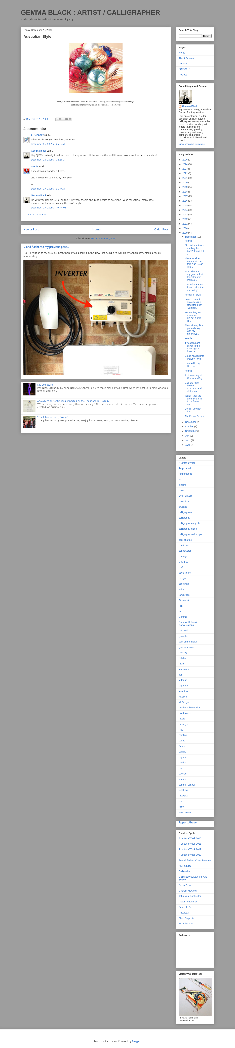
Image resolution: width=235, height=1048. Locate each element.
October (189, 426)
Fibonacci (184, 600)
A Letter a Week (187, 463)
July (187, 435)
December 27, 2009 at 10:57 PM (48, 207)
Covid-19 (183, 561)
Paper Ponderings (188, 901)
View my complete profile (192, 144)
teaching (183, 790)
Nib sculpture (45, 384)
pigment (183, 757)
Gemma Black (38, 150)
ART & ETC (185, 866)
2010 (185, 228)
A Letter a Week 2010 (190, 838)
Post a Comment (37, 214)
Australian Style (193, 294)
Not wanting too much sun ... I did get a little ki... (193, 316)
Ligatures (183, 685)
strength (183, 773)
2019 (185, 187)
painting (183, 735)
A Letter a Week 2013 (190, 854)
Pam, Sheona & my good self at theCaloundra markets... (194, 275)
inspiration (184, 669)
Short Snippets (186, 918)
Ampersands (185, 473)
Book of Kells (185, 495)
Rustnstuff (184, 912)
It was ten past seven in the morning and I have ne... (193, 347)
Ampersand (185, 468)
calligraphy (184, 517)
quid (181, 768)
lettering (183, 680)
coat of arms (185, 540)
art (180, 479)
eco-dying (184, 583)
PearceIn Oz (185, 907)
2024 (185, 164)
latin (181, 674)
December (191, 236)
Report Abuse (188, 822)
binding (182, 484)
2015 (185, 205)
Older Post (161, 229)
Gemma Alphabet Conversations (188, 624)
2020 (185, 182)
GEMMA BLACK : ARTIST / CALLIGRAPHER (90, 12)
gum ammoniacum (188, 641)
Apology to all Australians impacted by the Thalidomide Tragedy (73, 400)
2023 (185, 168)
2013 (185, 214)
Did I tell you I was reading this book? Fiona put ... (194, 249)
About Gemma (186, 58)
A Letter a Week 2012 (190, 849)
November (191, 422)
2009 (185, 232)
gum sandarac (186, 647)
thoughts (183, 795)
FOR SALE (184, 69)
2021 (185, 178)
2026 (185, 159)
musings (183, 724)
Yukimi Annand (186, 923)
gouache (183, 636)
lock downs (184, 691)
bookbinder (184, 501)
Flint (181, 605)
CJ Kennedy (37, 135)
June (188, 440)
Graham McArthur (188, 890)
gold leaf (183, 630)
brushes (183, 506)
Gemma (183, 616)
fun (180, 611)
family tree (184, 595)
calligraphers (185, 512)
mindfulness (185, 713)
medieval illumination (190, 707)
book (181, 490)
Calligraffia (184, 871)
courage (183, 556)
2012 (185, 219)
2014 (185, 210)
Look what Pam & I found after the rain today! (194, 287)
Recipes (183, 74)
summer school (187, 784)
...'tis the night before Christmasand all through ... (193, 386)
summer (183, 779)
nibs (181, 729)
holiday (182, 658)
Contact (183, 63)
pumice (182, 762)
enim (181, 589)
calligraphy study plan (190, 523)
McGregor (184, 702)
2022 (185, 173)
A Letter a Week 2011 (190, 843)
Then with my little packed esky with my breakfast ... (194, 329)
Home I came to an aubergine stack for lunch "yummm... (193, 303)
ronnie (34, 166)
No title (188, 240)
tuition (182, 806)
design (182, 578)
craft (181, 567)
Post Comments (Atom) (103, 238)
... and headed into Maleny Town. (194, 357)
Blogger (136, 1041)
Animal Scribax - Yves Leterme (195, 860)
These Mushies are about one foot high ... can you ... (194, 262)
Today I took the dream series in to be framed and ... (194, 400)
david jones (185, 572)
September (191, 431)
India (181, 663)
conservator (185, 550)
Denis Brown (185, 885)
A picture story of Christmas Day (194, 377)
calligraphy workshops (190, 534)
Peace (182, 746)
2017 (185, 196)
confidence (184, 545)
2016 (185, 200)
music (182, 718)
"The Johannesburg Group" (52, 417)
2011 (185, 223)
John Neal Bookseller (190, 896)
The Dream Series (194, 416)
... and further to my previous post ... (46, 247)
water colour (185, 812)
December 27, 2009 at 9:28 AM (48, 188)
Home (96, 229)
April (187, 444)
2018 (185, 191)
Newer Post (31, 229)
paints (182, 740)
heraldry (183, 652)
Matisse (183, 696)
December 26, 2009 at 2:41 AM (48, 144)
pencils (182, 751)
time (181, 801)
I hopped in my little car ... (192, 365)
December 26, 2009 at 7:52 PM (48, 159)
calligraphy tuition (188, 528)
